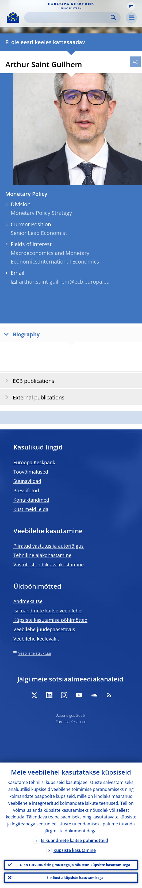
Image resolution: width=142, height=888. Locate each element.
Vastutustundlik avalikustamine (48, 564)
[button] (131, 6)
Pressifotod (26, 490)
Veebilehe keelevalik (36, 638)
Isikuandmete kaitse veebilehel (48, 610)
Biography (21, 334)
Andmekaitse (28, 601)
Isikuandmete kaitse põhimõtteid (74, 840)
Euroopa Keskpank (34, 462)
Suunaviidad (27, 481)
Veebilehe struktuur (34, 653)
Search (113, 17)
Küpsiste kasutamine (74, 850)
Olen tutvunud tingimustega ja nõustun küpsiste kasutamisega (75, 864)
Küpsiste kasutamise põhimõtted (50, 620)
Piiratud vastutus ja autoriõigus (48, 546)
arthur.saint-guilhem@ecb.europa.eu (64, 281)
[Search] (68, 17)
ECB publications (28, 380)
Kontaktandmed (31, 500)
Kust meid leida (30, 509)
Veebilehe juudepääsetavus (44, 629)
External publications (33, 397)
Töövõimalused (30, 471)
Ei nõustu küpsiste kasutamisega (75, 877)
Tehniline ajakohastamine (42, 555)
